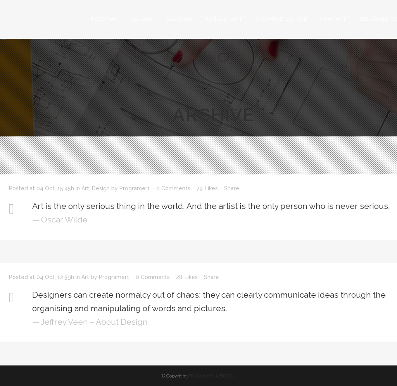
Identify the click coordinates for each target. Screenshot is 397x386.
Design (101, 188)
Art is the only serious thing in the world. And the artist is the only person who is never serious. (211, 206)
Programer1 (134, 188)
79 (207, 188)
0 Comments (173, 188)
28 (187, 277)
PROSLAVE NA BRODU (212, 376)
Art (85, 188)
